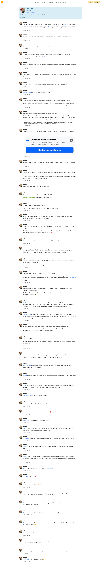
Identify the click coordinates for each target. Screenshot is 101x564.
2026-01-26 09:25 (26, 156)
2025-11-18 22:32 (26, 470)
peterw (25, 22)
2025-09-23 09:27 (26, 545)
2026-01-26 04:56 (26, 166)
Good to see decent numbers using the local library (35, 302)
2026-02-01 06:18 (26, 58)
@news (24, 385)
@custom (50, 26)
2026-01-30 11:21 (26, 86)
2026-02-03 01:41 (26, 48)
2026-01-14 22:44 (26, 267)
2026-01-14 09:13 (26, 282)
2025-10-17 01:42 (26, 497)
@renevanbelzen (27, 92)
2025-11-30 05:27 (26, 414)
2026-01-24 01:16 (26, 180)
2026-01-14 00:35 (26, 320)
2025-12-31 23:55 (26, 389)
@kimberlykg (26, 438)
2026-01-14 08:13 (26, 297)
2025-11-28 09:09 (26, 422)
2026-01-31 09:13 (26, 78)
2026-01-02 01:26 (26, 359)
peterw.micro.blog (30, 12)
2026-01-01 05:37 (26, 379)
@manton (25, 468)
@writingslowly (26, 420)
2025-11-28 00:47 (26, 440)
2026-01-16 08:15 (26, 254)
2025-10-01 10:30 (26, 507)
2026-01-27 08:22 (26, 94)
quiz (59, 195)
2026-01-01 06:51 (26, 369)
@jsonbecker (26, 354)
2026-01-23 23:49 (26, 189)
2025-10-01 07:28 (26, 517)
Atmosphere (50, 2)
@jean (36, 28)
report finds (73, 277)
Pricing (64, 2)
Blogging (37, 2)
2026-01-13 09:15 (26, 333)
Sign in (90, 2)
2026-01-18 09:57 (26, 235)
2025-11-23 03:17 (26, 462)
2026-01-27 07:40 (26, 107)
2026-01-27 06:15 (26, 125)
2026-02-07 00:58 (26, 40)
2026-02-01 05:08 (26, 68)
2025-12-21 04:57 (26, 398)
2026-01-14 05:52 (26, 308)
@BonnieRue (50, 468)
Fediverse (43, 2)
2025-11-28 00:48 (26, 432)
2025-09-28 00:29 (26, 535)
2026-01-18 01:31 (26, 243)
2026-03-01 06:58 (26, 30)
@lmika (25, 446)
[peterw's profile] (20, 23)
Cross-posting (58, 2)
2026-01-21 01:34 (26, 210)
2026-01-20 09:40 (26, 220)
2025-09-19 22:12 (26, 561)
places (64, 24)
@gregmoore (26, 559)
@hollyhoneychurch (28, 484)
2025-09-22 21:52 (26, 553)
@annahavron (26, 476)
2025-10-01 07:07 (26, 527)
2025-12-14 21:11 (26, 406)
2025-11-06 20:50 (26, 478)
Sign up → (96, 2)
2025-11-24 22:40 (26, 450)
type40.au (64, 46)
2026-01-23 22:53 (26, 199)
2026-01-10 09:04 (26, 348)
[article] (50, 26)
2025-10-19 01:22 (26, 487)
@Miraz (29, 26)
